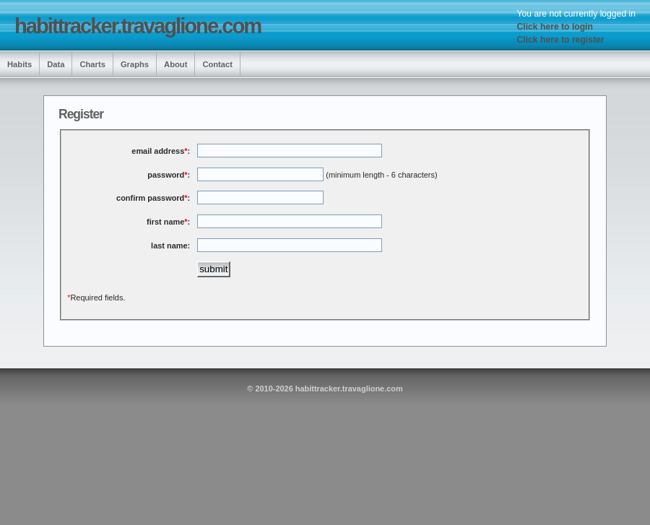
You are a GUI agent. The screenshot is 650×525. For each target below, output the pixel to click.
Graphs (135, 64)
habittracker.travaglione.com (137, 26)
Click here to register (560, 40)
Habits (19, 64)
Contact (217, 64)
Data (55, 64)
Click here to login (555, 27)
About (175, 64)
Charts (92, 64)
